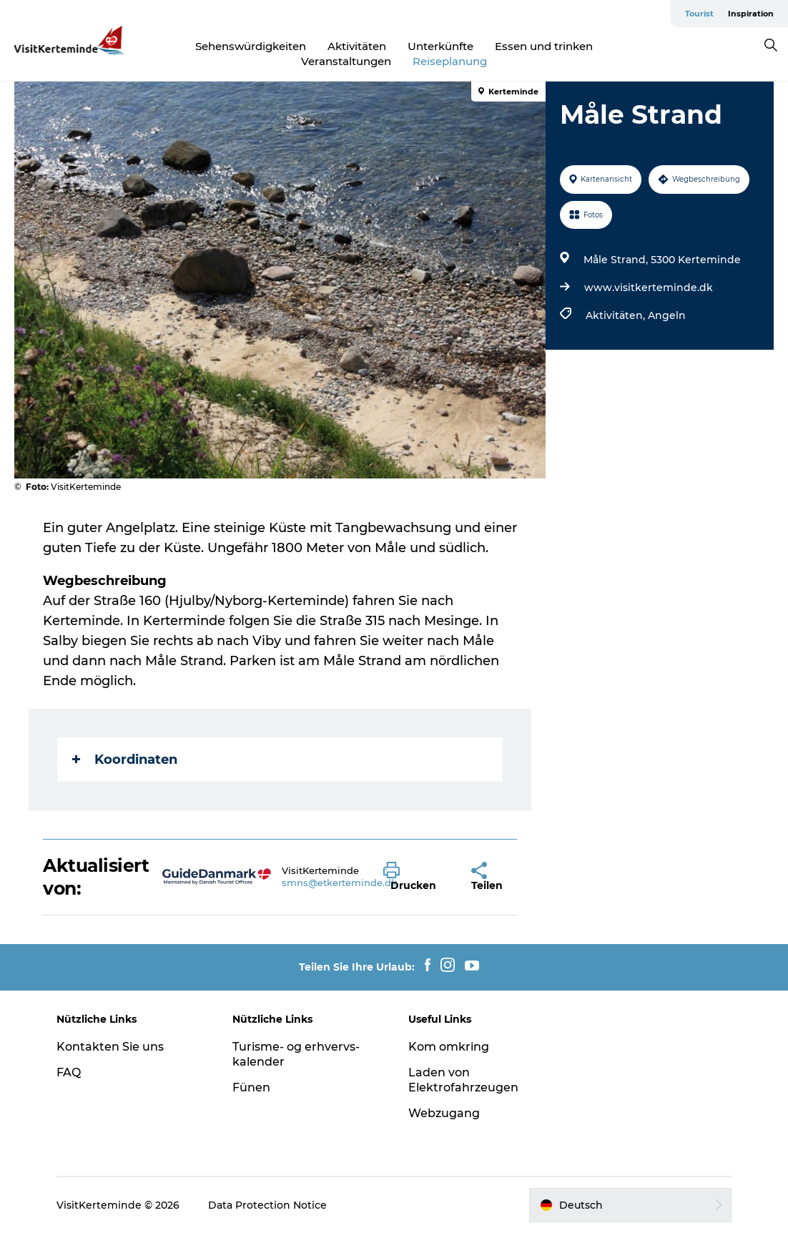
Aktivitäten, (617, 315)
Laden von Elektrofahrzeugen (463, 1080)
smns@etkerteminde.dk (339, 882)
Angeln (667, 315)
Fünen (251, 1087)
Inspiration (751, 14)
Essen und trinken (544, 46)
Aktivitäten (356, 46)
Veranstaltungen (346, 61)
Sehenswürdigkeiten (250, 46)
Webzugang (444, 1113)
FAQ (68, 1072)
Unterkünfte (440, 46)
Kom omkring (448, 1046)
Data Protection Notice (267, 1205)
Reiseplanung (450, 61)
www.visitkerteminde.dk (648, 287)
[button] (416, 877)
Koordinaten (124, 759)
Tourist (699, 14)
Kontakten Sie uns (110, 1046)
